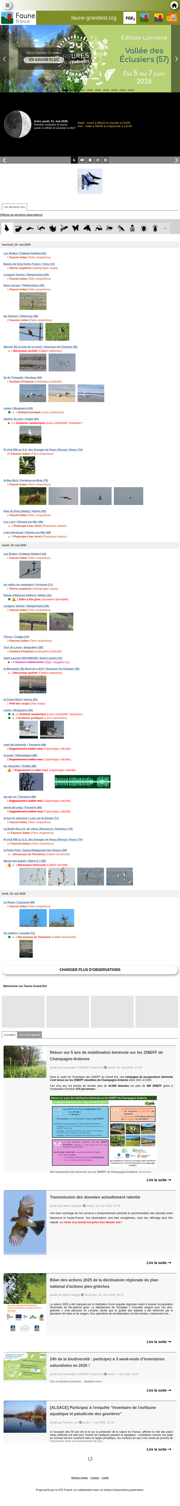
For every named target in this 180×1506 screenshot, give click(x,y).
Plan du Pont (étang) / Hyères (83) (25, 511)
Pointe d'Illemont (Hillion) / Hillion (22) (28, 595)
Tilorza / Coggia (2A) (16, 636)
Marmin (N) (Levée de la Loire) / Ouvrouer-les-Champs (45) (41, 346)
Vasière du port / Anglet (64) (21, 419)
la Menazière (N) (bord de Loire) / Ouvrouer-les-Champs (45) (41, 668)
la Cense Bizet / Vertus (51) (21, 699)
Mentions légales (79, 1478)
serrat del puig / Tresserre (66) (23, 807)
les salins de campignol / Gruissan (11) (28, 584)
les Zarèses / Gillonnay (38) (21, 316)
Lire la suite (159, 1180)
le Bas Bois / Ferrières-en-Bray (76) (26, 480)
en (174, 18)
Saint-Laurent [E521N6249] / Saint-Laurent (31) (33, 658)
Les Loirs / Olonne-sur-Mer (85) (23, 521)
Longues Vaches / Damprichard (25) (26, 274)
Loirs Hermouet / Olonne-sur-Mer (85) (27, 532)
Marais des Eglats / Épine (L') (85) (25, 861)
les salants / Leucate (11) (19, 933)
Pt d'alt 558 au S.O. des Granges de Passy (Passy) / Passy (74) (43, 449)
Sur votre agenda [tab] (29, 1034)
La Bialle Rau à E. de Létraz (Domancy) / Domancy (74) (38, 828)
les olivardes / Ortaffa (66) (20, 766)
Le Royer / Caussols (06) (19, 902)
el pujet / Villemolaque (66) (20, 755)
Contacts (94, 1478)
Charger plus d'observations (89, 970)
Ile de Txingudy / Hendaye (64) (23, 377)
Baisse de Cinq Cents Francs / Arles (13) (29, 264)
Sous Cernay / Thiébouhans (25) (24, 285)
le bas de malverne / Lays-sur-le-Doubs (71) (31, 818)
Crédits (105, 1478)
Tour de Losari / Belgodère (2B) (23, 647)
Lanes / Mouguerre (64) (18, 408)
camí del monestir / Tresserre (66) (25, 744)
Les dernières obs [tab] (14, 207)
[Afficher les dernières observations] (21, 214)
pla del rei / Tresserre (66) (20, 796)
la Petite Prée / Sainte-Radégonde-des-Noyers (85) (35, 850)
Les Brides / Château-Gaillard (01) (25, 253)
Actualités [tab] (9, 1034)
